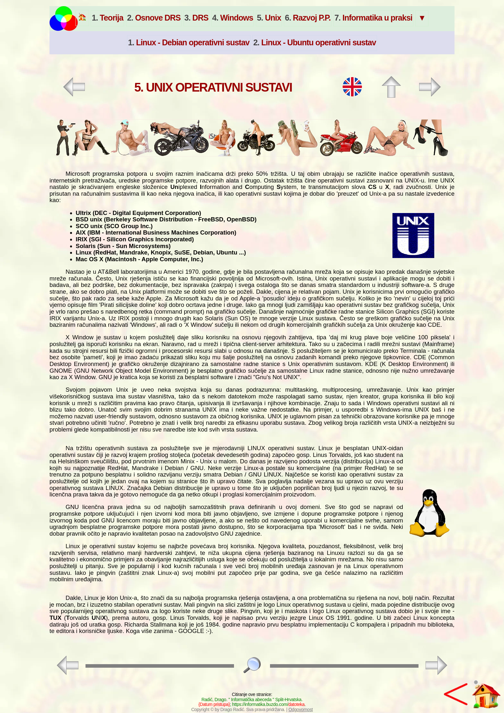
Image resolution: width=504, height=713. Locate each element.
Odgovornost (300, 709)
